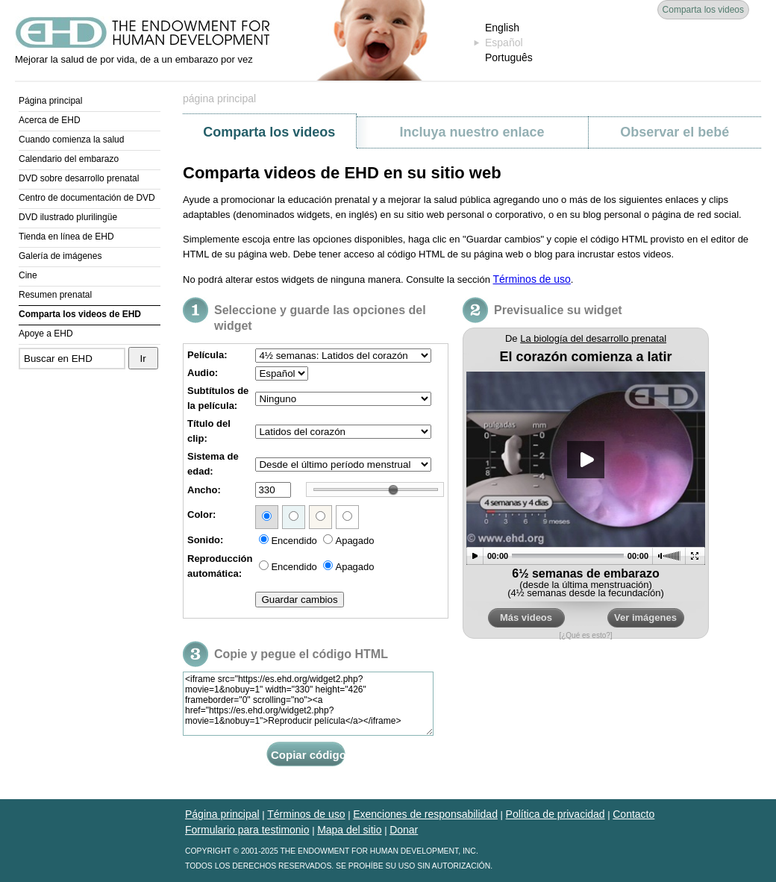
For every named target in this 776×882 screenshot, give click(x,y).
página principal (219, 98)
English (502, 28)
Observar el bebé (674, 132)
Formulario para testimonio (247, 830)
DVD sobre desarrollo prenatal (79, 178)
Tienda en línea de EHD (66, 236)
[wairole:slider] (393, 489)
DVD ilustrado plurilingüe (68, 217)
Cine (28, 275)
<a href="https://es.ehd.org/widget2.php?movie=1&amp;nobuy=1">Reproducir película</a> (586, 486)
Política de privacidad (555, 814)
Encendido (287, 540)
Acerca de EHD (50, 120)
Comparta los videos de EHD (80, 314)
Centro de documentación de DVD (87, 198)
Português (509, 57)
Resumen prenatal (55, 295)
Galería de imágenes (60, 256)
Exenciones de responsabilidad (425, 814)
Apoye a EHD (46, 333)
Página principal (50, 101)
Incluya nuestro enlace (471, 132)
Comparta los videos (703, 9)
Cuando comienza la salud (71, 139)
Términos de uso (532, 279)
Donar (403, 830)
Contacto (633, 814)
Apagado (348, 540)
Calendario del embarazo (69, 159)
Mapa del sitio (349, 830)
